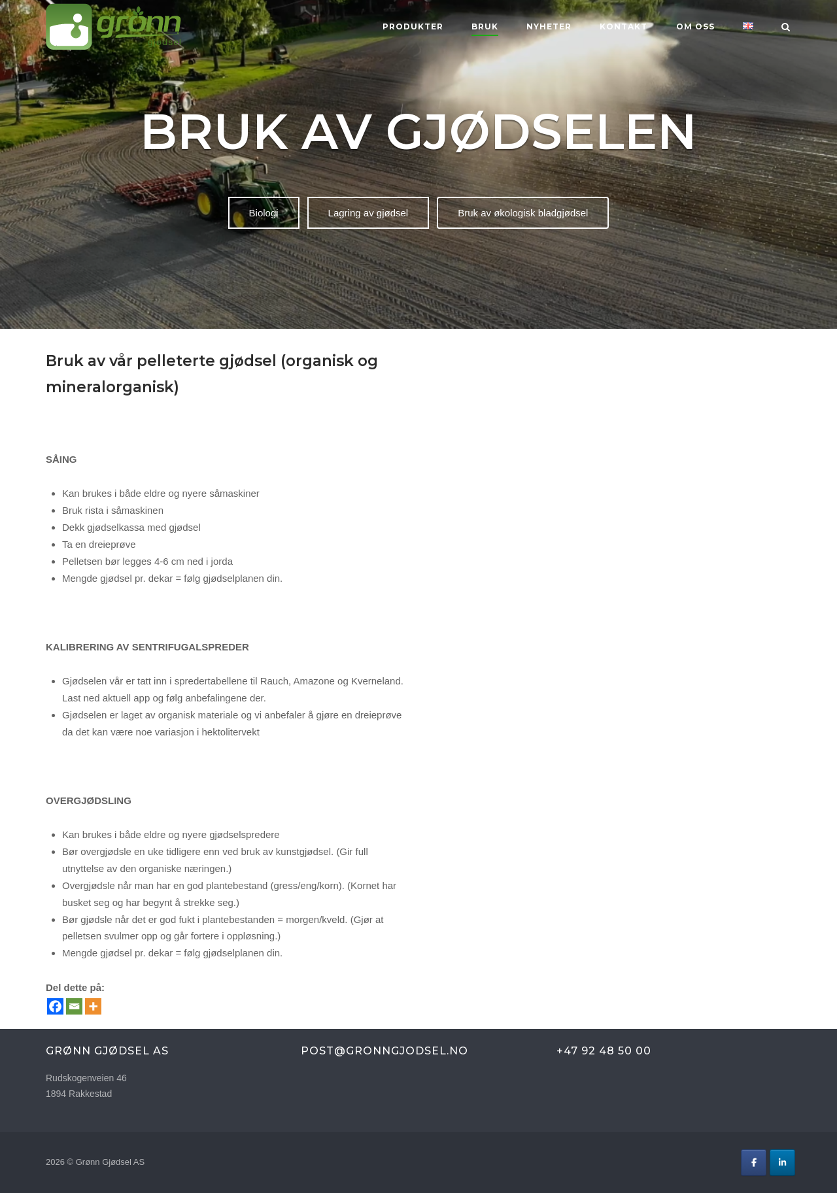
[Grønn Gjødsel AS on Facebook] (753, 1162)
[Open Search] (785, 27)
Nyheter (549, 26)
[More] (93, 1006)
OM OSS (695, 26)
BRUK (484, 26)
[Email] (74, 1006)
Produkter (413, 26)
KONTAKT (623, 26)
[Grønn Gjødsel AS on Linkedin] (782, 1162)
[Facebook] (55, 1006)
